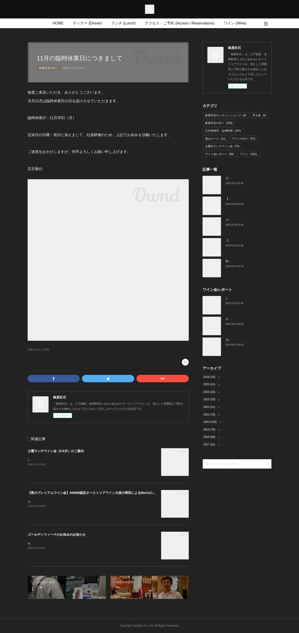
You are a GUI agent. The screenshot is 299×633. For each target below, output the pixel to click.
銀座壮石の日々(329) (38, 349)
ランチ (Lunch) (123, 23)
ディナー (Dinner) (87, 23)
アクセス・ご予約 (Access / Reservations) (179, 23)
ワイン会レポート (219, 154)
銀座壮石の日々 (48, 68)
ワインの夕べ (243, 138)
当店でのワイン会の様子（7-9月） (247, 339)
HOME (58, 23)
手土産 (259, 115)
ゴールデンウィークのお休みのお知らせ (57, 534)
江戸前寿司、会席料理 (223, 130)
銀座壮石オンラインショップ (225, 115)
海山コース (215, 138)
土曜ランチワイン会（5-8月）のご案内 (56, 451)
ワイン (248, 154)
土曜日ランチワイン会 (222, 146)
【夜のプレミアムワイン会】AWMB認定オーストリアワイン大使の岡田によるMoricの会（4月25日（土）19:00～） (111, 493)
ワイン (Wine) (235, 23)
